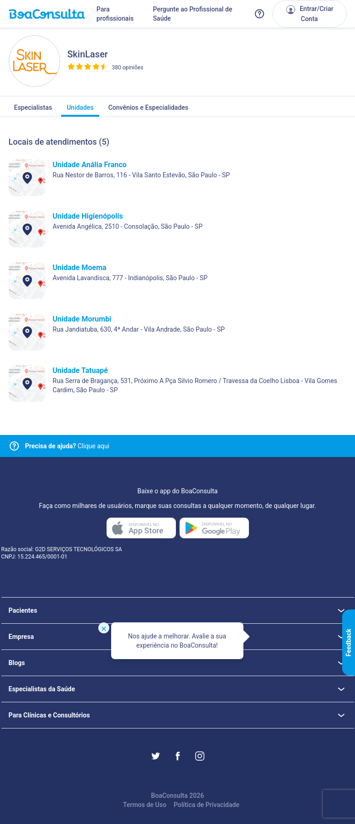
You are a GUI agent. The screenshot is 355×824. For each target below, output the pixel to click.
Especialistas (33, 110)
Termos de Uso (144, 804)
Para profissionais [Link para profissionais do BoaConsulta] (115, 14)
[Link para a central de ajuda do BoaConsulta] (259, 13)
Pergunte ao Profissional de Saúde (192, 14)
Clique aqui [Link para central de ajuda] (67, 446)
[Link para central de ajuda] (14, 446)
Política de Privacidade (206, 804)
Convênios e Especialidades (148, 110)
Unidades (80, 110)
